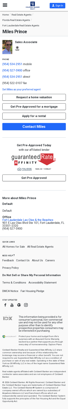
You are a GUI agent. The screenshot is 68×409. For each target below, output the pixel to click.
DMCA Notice (10, 291)
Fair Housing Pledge (32, 291)
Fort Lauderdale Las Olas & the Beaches (27, 220)
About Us (37, 260)
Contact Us (23, 260)
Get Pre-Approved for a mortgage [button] (34, 106)
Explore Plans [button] (55, 344)
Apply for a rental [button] (34, 116)
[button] (57, 5)
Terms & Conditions (14, 282)
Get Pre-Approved (34, 178)
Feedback (8, 260)
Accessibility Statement (42, 282)
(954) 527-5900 (12, 70)
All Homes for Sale (13, 246)
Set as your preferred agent (21, 89)
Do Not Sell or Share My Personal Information (31, 275)
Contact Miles (34, 126)
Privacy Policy (10, 267)
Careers (50, 260)
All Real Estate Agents (40, 246)
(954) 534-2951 (12, 64)
